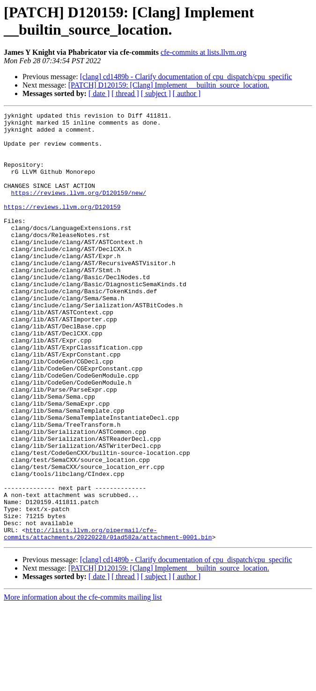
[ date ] (99, 93)
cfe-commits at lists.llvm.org (204, 52)
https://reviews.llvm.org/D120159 (62, 226)
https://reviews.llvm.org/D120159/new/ (79, 209)
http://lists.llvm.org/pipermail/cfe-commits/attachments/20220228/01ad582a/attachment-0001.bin (108, 618)
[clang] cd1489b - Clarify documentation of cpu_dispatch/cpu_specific (186, 77)
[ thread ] (125, 93)
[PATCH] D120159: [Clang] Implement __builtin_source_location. (168, 85)
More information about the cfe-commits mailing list (83, 683)
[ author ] (187, 93)
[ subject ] (156, 93)
